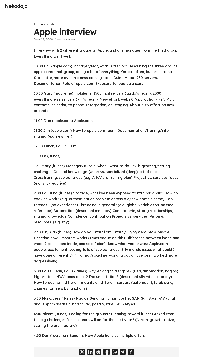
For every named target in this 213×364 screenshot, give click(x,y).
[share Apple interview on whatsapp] (115, 352)
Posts (50, 24)
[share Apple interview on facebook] (106, 352)
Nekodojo (16, 6)
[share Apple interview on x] (82, 352)
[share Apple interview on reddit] (98, 352)
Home (38, 24)
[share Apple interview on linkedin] (90, 352)
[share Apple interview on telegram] (123, 352)
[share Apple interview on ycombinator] (131, 352)
